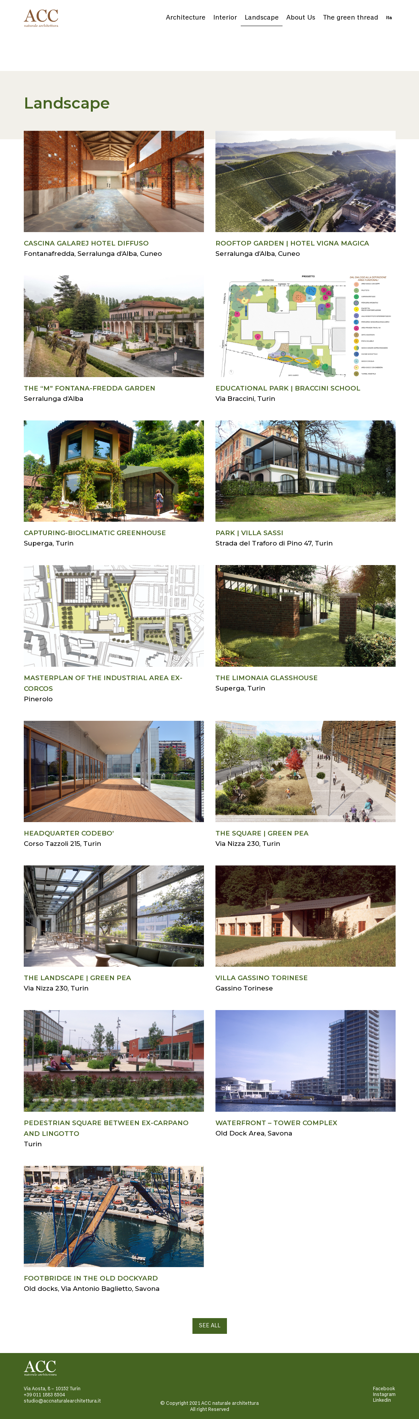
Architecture (185, 17)
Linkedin (382, 1400)
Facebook (384, 1389)
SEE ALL (209, 1326)
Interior (225, 17)
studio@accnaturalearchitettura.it (62, 1401)
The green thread (350, 17)
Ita (389, 18)
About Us (300, 17)
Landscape (262, 17)
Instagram (384, 1395)
